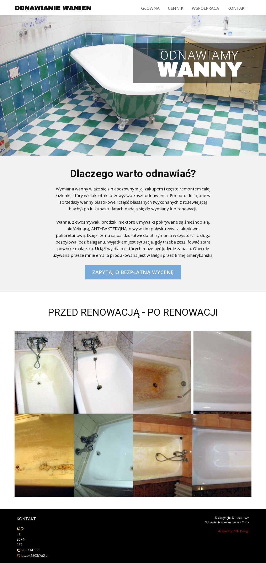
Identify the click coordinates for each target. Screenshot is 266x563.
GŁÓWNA (150, 8)
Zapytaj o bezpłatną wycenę (133, 272)
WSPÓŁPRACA (205, 8)
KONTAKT (237, 8)
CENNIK (175, 8)
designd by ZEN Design (233, 531)
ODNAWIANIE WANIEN (53, 8)
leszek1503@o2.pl (34, 555)
